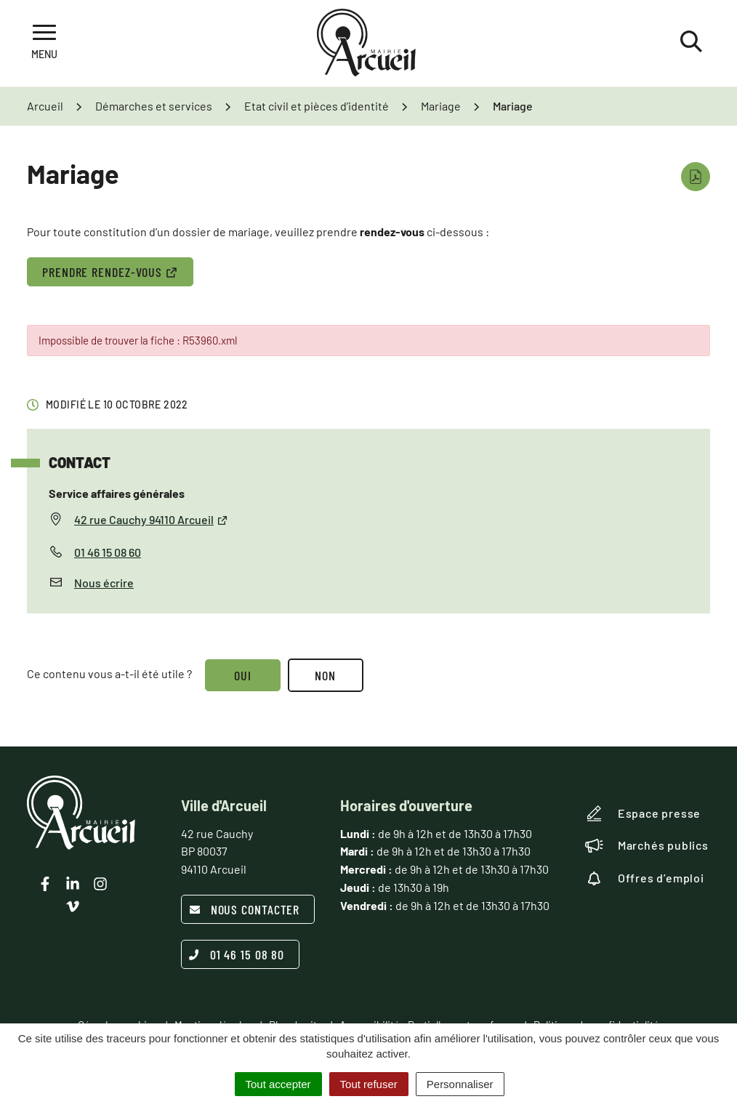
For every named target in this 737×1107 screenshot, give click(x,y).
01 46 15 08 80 (237, 954)
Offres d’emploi (644, 878)
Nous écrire (104, 582)
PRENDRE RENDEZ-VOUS (110, 272)
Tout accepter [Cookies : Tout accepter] (278, 1084)
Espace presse (643, 813)
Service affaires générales (117, 493)
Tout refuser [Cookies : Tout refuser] (369, 1084)
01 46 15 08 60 (107, 552)
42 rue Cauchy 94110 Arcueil (151, 519)
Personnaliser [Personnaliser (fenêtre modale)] (460, 1084)
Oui (242, 675)
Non (326, 675)
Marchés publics (647, 845)
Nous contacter (244, 909)
